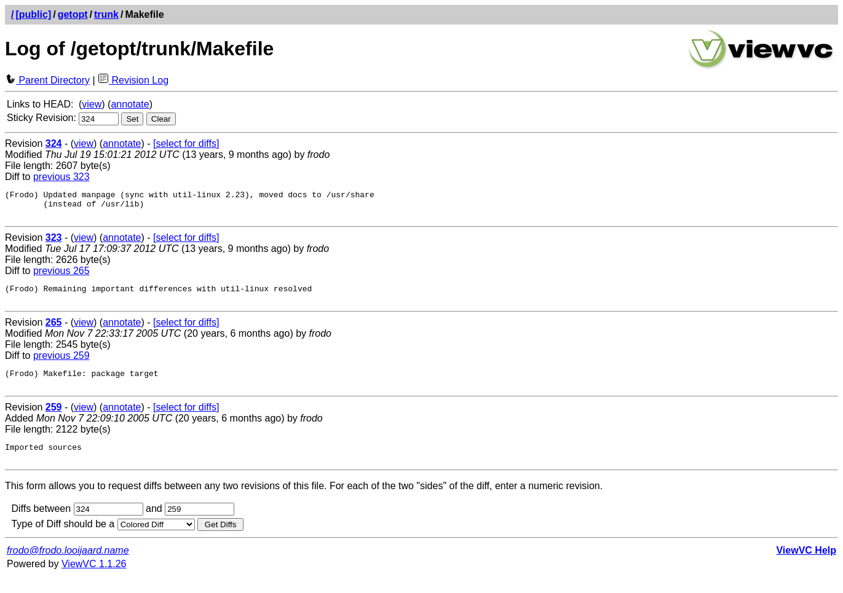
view (91, 104)
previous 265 (61, 276)
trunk (106, 14)
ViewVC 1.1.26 (94, 580)
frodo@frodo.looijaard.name (68, 567)
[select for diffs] (186, 143)
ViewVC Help (806, 567)
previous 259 (61, 364)
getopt (73, 14)
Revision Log (133, 80)
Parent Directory (47, 80)
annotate (130, 104)
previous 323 (61, 176)
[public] (33, 14)
